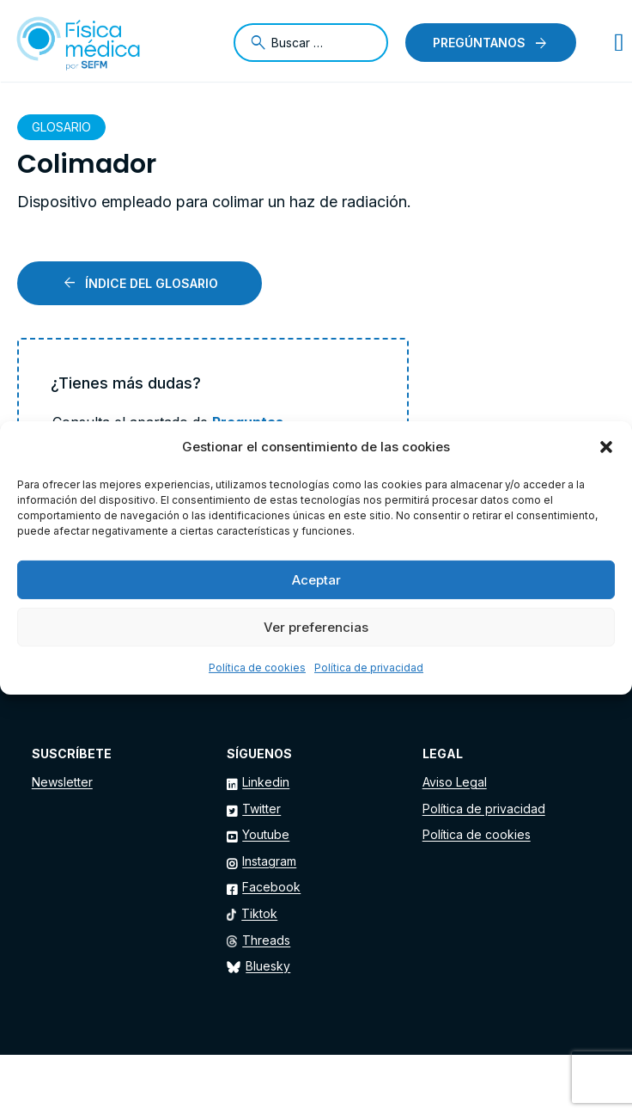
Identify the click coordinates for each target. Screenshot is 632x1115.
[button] (606, 447)
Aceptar (316, 580)
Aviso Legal (454, 782)
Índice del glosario (151, 283)
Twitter (261, 808)
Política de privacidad (368, 667)
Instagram (269, 861)
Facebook (271, 886)
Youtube (265, 834)
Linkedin (265, 782)
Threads (266, 940)
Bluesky (268, 966)
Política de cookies (257, 667)
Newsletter (62, 782)
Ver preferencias (316, 627)
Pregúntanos (479, 42)
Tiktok (259, 913)
